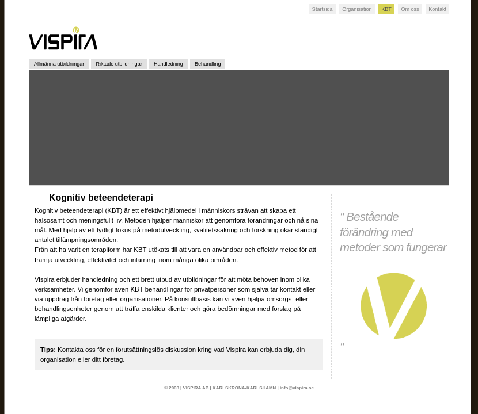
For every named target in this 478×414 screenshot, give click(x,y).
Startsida (322, 9)
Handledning (168, 64)
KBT (386, 9)
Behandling (208, 64)
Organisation (356, 9)
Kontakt (437, 9)
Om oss (410, 9)
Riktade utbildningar (119, 64)
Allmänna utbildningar (59, 64)
